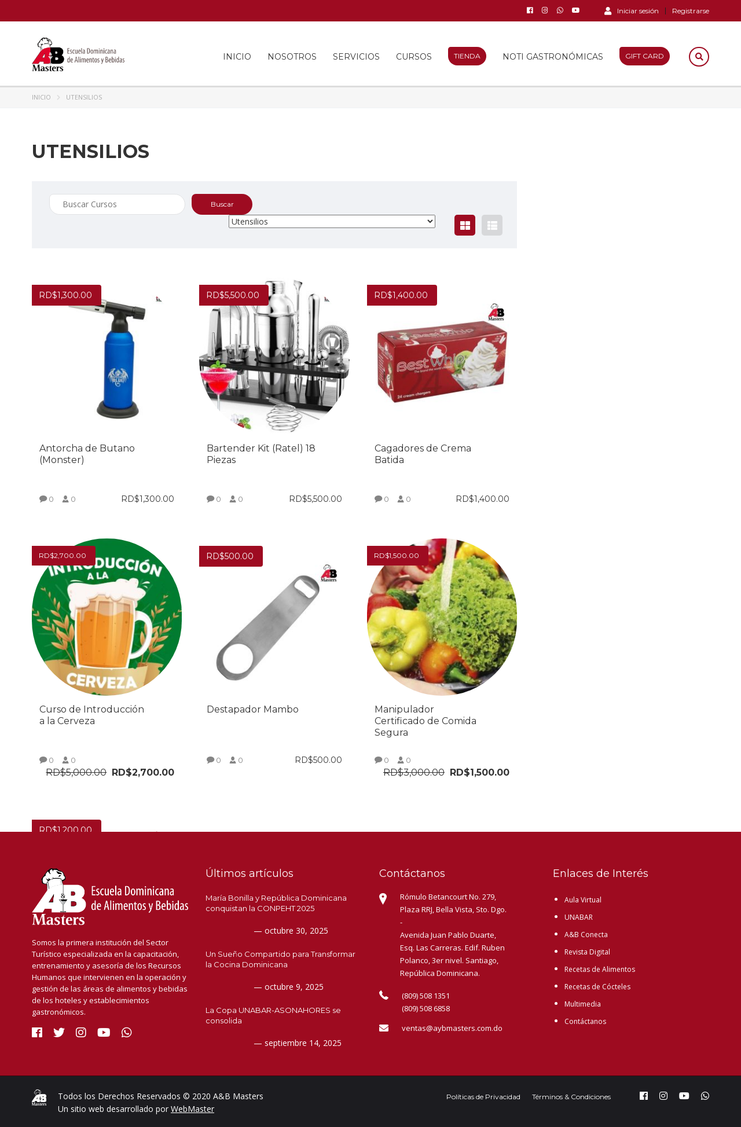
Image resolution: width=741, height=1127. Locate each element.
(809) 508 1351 (426, 995)
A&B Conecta (586, 934)
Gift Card (644, 56)
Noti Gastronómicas (552, 57)
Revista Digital (587, 952)
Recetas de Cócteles (597, 987)
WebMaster (192, 1108)
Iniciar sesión (631, 10)
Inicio (237, 57)
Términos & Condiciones (571, 1096)
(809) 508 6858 (426, 1008)
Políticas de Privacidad (483, 1096)
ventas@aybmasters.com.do (452, 1028)
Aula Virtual (582, 900)
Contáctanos (585, 1021)
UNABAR (578, 917)
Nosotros (292, 57)
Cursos (414, 57)
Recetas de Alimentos (599, 969)
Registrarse (690, 11)
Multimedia (582, 1004)
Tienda (467, 56)
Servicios (356, 57)
